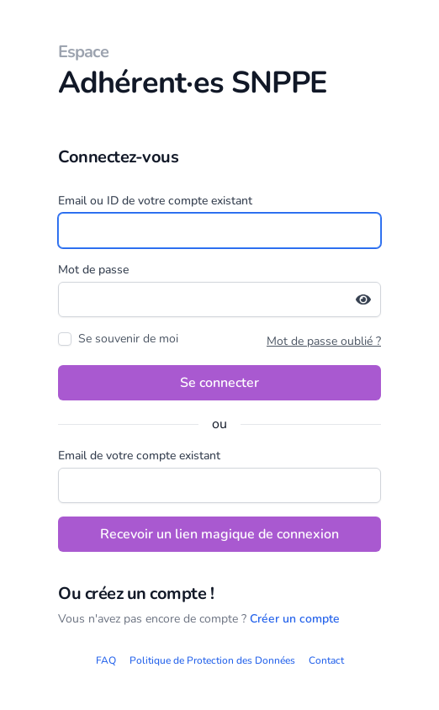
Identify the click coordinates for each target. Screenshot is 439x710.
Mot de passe (93, 270)
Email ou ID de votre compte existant (155, 201)
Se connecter (219, 383)
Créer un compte (295, 619)
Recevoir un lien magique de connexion (219, 534)
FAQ (106, 660)
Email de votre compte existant (139, 456)
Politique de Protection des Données (212, 660)
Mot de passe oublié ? (324, 341)
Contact (326, 660)
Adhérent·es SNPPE (219, 71)
